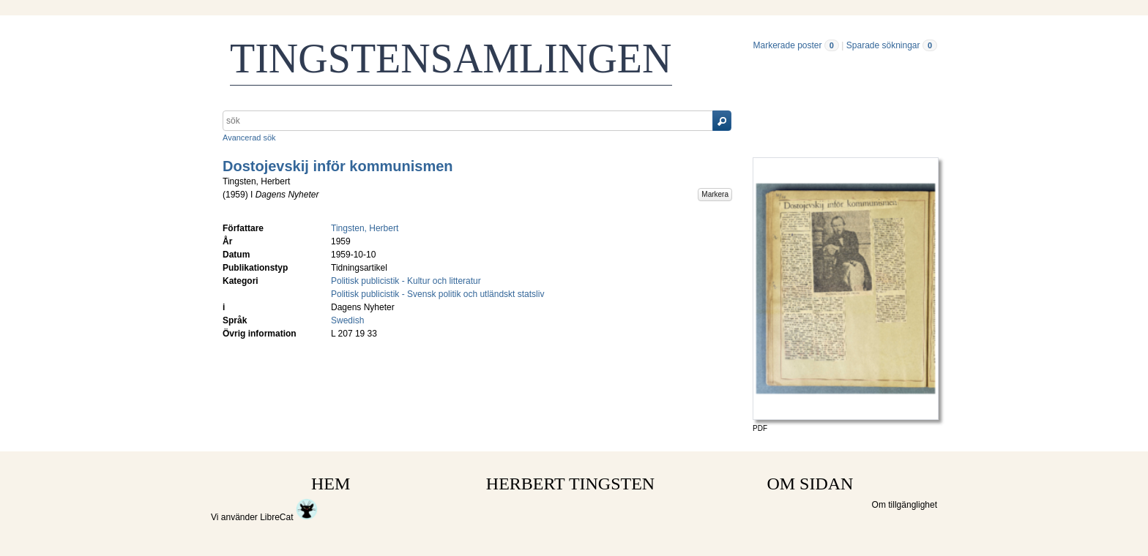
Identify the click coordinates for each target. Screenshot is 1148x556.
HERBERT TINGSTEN (570, 483)
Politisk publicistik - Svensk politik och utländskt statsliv (437, 294)
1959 (235, 194)
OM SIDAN (810, 483)
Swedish (347, 320)
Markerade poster (787, 45)
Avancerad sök (249, 137)
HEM (330, 483)
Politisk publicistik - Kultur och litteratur (406, 281)
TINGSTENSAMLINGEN (451, 58)
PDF (760, 428)
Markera (714, 194)
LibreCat (289, 517)
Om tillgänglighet (904, 505)
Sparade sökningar (883, 45)
